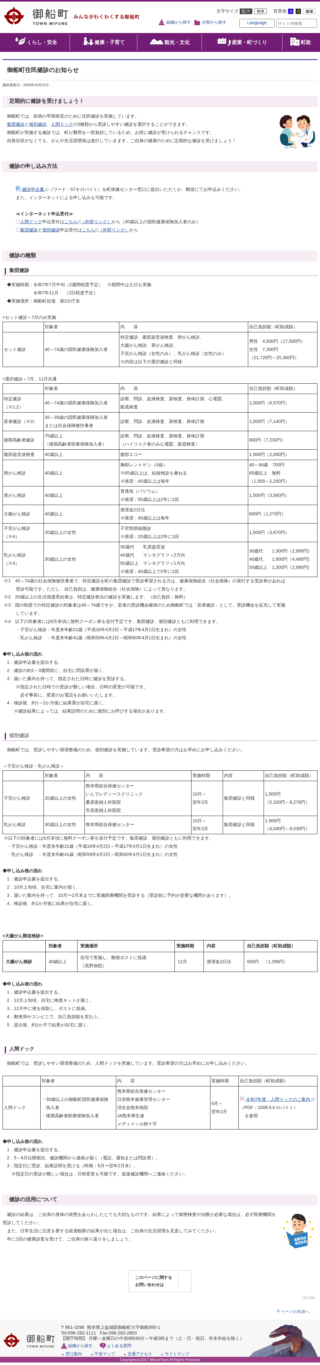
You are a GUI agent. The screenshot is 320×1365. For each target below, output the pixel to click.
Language (247, 28)
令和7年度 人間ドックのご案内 (277, 1101)
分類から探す (214, 22)
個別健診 (38, 126)
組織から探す (178, 22)
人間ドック (62, 126)
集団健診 (16, 126)
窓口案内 (74, 1356)
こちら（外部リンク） (87, 224)
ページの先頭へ (295, 1314)
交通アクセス (140, 1356)
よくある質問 (119, 1348)
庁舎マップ (104, 1356)
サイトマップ (177, 1356)
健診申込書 (32, 191)
